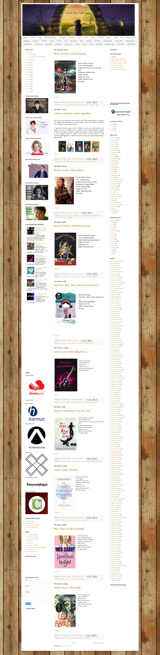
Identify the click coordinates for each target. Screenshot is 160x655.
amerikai (64, 520)
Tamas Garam (115, 538)
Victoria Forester (116, 553)
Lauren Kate (115, 444)
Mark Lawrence (116, 459)
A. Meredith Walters (117, 261)
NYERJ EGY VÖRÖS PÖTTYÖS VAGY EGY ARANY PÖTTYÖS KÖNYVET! (41, 230)
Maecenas (48, 44)
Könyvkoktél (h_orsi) (32, 551)
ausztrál (64, 215)
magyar (85, 161)
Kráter (77, 44)
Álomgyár (62, 37)
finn (113, 233)
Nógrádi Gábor (115, 486)
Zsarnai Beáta (115, 557)
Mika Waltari (115, 472)
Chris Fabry (115, 323)
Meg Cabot (76, 579)
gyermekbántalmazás (81, 638)
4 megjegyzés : (75, 340)
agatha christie (115, 561)
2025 (28, 52)
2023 (28, 62)
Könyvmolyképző (50, 37)
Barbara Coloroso (116, 284)
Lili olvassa (92, 343)
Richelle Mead (115, 509)
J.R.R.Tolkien (115, 396)
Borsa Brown (115, 298)
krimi (113, 165)
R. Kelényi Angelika (117, 499)
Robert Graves (115, 513)
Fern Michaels (115, 361)
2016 (28, 79)
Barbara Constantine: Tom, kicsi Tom (72, 410)
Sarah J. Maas (115, 522)
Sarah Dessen (115, 519)
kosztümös (114, 163)
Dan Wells (114, 336)
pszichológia (115, 185)
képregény (114, 167)
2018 (60, 638)
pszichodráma (115, 183)
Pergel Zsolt (115, 494)
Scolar (93, 37)
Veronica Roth (115, 551)
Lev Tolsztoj (115, 446)
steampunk (114, 194)
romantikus (90, 402)
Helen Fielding (115, 382)
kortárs (99, 215)
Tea (121, 37)
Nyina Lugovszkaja (117, 484)
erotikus (114, 144)
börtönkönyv (115, 138)
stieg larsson (115, 578)
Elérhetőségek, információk (118, 59)
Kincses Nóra (115, 432)
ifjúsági (75, 161)
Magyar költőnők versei (117, 67)
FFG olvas (29, 541)
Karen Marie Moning (117, 417)
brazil (113, 226)
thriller (113, 200)
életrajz (113, 213)
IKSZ (86, 37)
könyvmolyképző (85, 276)
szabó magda (115, 580)
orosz (113, 245)
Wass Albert (115, 555)
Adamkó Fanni (115, 267)
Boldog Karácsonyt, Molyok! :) (40, 243)
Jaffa (115, 37)
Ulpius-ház (119, 41)
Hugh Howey (115, 386)
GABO (63, 402)
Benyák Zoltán (115, 292)
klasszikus (80, 161)
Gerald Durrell (115, 371)
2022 (28, 65)
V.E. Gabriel (115, 547)
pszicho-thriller (115, 181)
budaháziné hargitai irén (118, 565)
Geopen (101, 37)
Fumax (79, 37)
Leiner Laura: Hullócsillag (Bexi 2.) (71, 351)
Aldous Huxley (115, 271)
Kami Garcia (115, 413)
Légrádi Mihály (116, 453)
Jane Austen (115, 401)
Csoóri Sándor (115, 332)
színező (113, 198)
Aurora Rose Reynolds (117, 282)
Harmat (71, 37)
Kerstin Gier (115, 424)
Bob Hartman (115, 296)
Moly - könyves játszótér (33, 525)
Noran (52, 41)
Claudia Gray (115, 328)
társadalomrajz (115, 202)
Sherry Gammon (116, 526)
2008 (60, 579)
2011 (28, 91)
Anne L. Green (115, 278)
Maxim (84, 44)
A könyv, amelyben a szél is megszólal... (73, 113)
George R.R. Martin (117, 369)
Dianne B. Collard (116, 344)
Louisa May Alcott (116, 449)
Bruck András (115, 301)
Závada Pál (114, 559)
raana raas (114, 572)
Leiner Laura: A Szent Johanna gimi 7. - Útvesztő (40, 269)
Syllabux (27, 41)
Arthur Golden (115, 280)
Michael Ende (115, 469)
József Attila (115, 411)
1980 (60, 161)
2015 (60, 402)
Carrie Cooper (115, 307)
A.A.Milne (114, 263)
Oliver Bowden (115, 488)
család (73, 461)
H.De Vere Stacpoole (117, 378)
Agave (109, 37)
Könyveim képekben (117, 65)
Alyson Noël (115, 276)
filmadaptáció (77, 215)
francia (83, 461)
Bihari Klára (115, 294)
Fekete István (70, 161)
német (113, 243)
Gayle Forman (74, 520)
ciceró (63, 579)
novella (113, 177)
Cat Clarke (114, 311)
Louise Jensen (115, 451)
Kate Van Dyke (115, 419)
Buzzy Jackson (69, 104)
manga (113, 169)
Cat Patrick (114, 313)
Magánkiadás (130, 41)
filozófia (114, 148)
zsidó (97, 104)
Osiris (59, 41)
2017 (60, 276)
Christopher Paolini (117, 326)
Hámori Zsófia (30, 523)
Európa (89, 41)
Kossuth (99, 44)
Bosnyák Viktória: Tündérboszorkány (72, 226)
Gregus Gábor (30, 521)
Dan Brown (115, 334)
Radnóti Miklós (116, 503)
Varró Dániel (115, 549)
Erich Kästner (115, 353)
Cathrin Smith (115, 317)
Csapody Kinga (115, 330)
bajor (113, 224)
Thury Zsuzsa (115, 542)
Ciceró (33, 37)
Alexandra (73, 41)
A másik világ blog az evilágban (119, 63)
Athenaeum (68, 44)
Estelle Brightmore (116, 355)
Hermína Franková (116, 384)
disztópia (114, 140)
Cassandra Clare (116, 309)
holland (75, 104)
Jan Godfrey (115, 399)
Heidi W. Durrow (116, 380)
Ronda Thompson (116, 515)
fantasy (113, 146)
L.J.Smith (114, 442)
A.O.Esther (114, 265)
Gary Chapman (115, 367)
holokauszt (85, 104)
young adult (114, 211)
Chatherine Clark (116, 321)
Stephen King (115, 532)
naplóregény (115, 175)
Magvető (97, 41)
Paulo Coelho (115, 492)
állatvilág (64, 161)
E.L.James (114, 349)
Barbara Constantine (66, 461)
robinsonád (114, 188)
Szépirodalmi (107, 41)
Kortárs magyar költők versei (119, 69)
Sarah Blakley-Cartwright (118, 517)
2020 (28, 70)
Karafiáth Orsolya (116, 415)
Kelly (39, 37)
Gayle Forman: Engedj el (66, 469)
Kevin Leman (115, 426)
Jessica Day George (117, 405)
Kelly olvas (30, 549)
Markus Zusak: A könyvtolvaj (68, 170)
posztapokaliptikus (116, 179)
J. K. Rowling (115, 390)
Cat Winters (115, 315)
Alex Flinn (114, 273)
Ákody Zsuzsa (65, 638)
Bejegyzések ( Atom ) (66, 646)
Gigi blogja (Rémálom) (32, 545)
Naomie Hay (115, 478)
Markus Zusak (58, 217)
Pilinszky (114, 496)
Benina (113, 290)
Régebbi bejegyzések (98, 643)
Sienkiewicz (115, 528)
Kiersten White (115, 428)
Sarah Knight (115, 524)
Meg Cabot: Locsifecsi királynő (69, 528)
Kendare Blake (115, 421)
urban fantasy (115, 206)
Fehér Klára (115, 359)
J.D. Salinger (115, 392)
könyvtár (91, 276)
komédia (114, 161)
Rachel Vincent (115, 501)
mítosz (113, 173)
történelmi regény (66, 217)
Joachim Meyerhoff (117, 407)
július (30, 59)
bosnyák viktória (66, 276)
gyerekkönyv (73, 276)
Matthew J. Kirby (116, 465)
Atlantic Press (130, 37)
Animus (44, 41)
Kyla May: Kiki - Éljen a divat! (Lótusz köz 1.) (76, 285)
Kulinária (58, 44)
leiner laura (80, 402)
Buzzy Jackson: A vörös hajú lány (70, 53)
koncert (72, 402)
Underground (109, 44)
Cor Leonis (38, 44)
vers (113, 208)
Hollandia (79, 104)
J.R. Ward (114, 394)
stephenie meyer (116, 576)
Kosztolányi (115, 434)
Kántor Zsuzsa (115, 440)
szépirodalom (115, 196)
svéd (113, 251)
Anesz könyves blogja (32, 534)
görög (113, 237)
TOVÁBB (56, 97)
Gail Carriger (115, 365)
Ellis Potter (114, 351)
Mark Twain (115, 461)
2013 (28, 86)
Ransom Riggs (115, 507)
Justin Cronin (115, 409)
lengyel (113, 239)
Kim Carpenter (115, 430)
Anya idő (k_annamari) (32, 537)
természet (92, 161)
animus (63, 104)
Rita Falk (114, 511)
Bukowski (114, 303)
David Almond (115, 340)
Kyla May (86, 343)
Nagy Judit (114, 476)
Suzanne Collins (116, 534)
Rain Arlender (115, 505)
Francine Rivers (116, 363)
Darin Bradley (115, 338)
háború (82, 215)
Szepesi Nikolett (116, 536)
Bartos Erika (115, 286)
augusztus (31, 54)
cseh (113, 228)
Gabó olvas (29, 543)
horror (113, 154)
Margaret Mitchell (116, 455)
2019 (28, 72)
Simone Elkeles (116, 530)
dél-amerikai (115, 231)
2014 (28, 84)
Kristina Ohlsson (116, 438)
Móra (81, 41)
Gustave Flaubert (116, 376)
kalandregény (115, 158)
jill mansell (114, 567)
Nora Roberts (115, 482)
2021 (60, 215)
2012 (60, 461)
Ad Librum (120, 44)
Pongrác (36, 41)
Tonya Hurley (115, 544)
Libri (91, 44)
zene (95, 402)
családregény (78, 461)
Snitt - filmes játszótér (32, 527)
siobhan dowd (115, 574)
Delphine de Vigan (116, 342)
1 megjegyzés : (75, 212)
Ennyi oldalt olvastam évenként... (120, 61)
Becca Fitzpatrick (116, 288)
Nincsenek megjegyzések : (78, 102)
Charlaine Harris (116, 319)
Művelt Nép (131, 44)
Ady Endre (114, 269)
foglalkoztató (115, 150)
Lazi (65, 41)
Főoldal (73, 643)
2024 (60, 104)
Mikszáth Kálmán (116, 474)
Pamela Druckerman (117, 490)
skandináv (114, 247)
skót (113, 249)
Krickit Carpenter (116, 436)
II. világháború (91, 104)
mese (113, 171)
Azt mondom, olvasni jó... (33, 539)
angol (113, 222)
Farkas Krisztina (116, 357)
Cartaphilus (28, 44)
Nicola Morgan (115, 480)
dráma (67, 215)
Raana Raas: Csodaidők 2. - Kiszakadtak (41, 294)
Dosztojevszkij (115, 346)
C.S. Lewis (114, 305)
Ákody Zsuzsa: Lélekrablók (67, 587)
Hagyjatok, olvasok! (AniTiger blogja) (36, 547)
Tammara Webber (116, 540)
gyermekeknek (71, 343)
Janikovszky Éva (116, 403)
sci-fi (113, 192)
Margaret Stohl (115, 457)
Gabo (25, 37)
